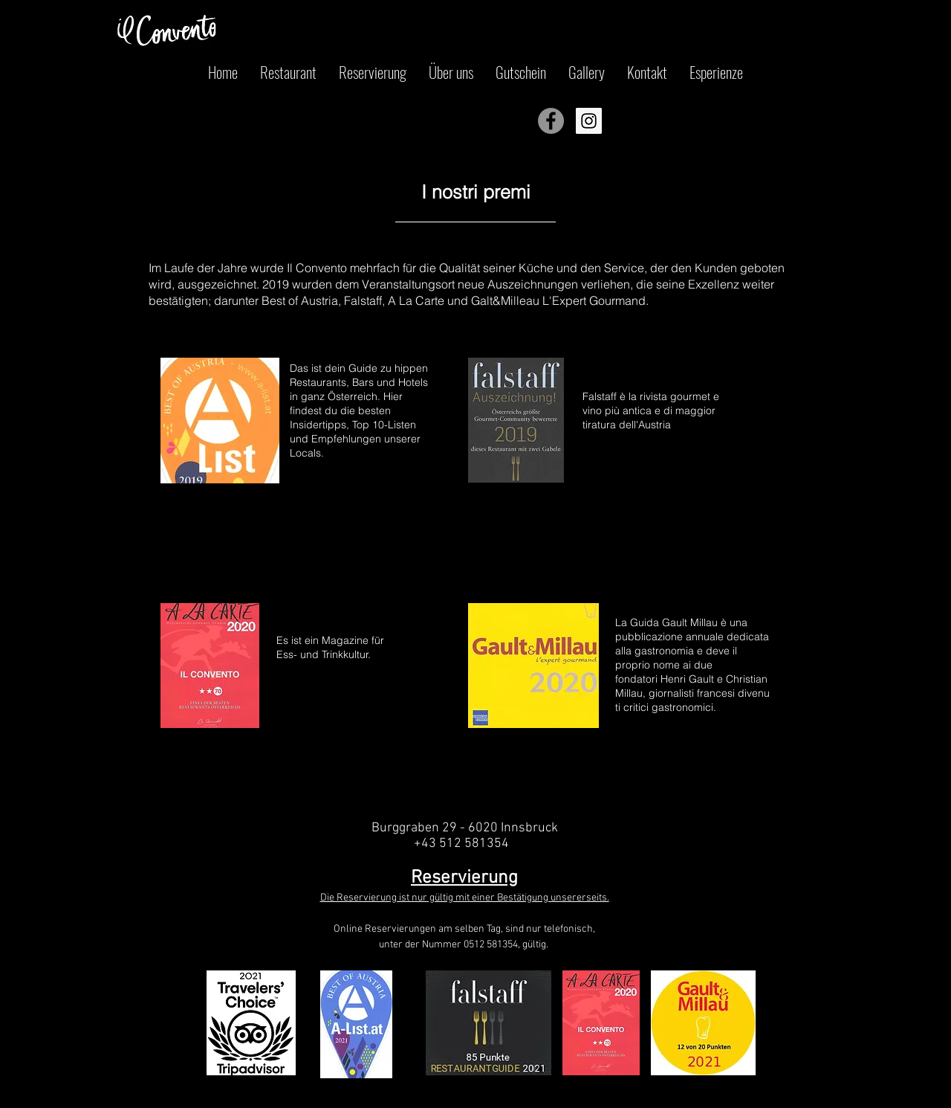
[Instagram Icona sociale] (589, 121)
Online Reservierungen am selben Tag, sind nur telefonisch (463, 929)
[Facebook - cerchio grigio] (551, 121)
